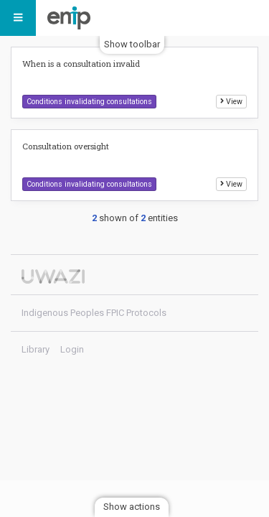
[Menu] (18, 18)
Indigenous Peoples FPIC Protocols (72, 18)
